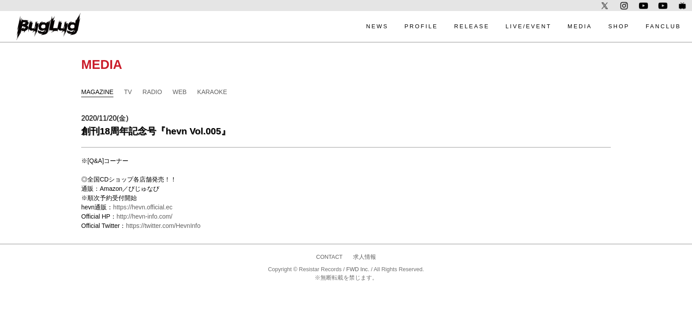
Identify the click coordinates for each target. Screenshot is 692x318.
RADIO (152, 91)
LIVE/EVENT (529, 26)
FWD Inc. (357, 269)
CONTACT (329, 257)
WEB (180, 91)
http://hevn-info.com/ (145, 216)
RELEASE (471, 26)
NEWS (377, 26)
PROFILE (421, 26)
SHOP (618, 26)
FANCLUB (663, 26)
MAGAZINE (97, 91)
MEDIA (580, 26)
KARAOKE (212, 91)
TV (128, 91)
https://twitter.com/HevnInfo (163, 225)
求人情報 (364, 257)
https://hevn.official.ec (142, 207)
